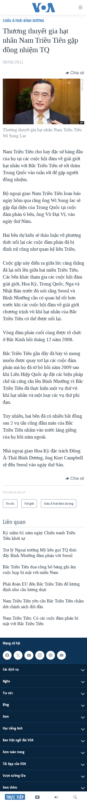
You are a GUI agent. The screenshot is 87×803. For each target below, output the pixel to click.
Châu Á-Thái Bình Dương (23, 20)
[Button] (74, 73)
